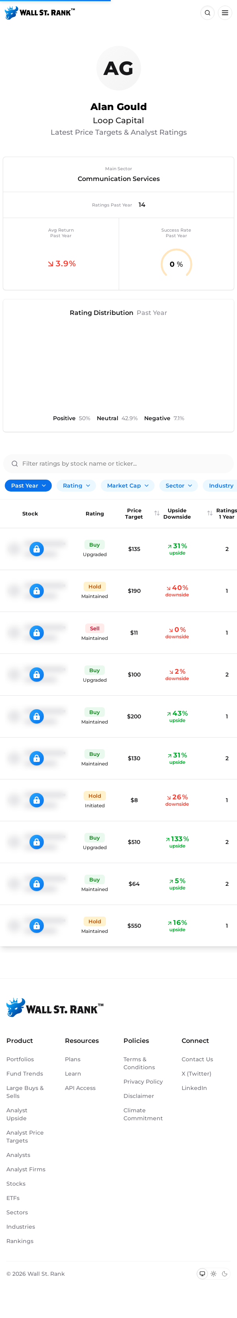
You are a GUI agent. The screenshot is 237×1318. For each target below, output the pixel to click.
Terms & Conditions (139, 1063)
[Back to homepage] (40, 13)
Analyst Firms (25, 1169)
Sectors (17, 1212)
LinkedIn (194, 1088)
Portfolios (20, 1059)
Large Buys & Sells (25, 1092)
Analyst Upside (16, 1114)
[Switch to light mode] (213, 1273)
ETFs (13, 1198)
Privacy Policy (143, 1081)
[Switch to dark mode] (224, 1273)
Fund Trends (24, 1073)
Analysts (18, 1155)
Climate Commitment (143, 1114)
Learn (73, 1073)
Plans (72, 1059)
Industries (20, 1226)
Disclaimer (138, 1096)
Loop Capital (118, 120)
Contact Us (197, 1059)
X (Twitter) (197, 1073)
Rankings (19, 1241)
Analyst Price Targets (25, 1136)
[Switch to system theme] (202, 1273)
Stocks (15, 1183)
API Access (80, 1088)
